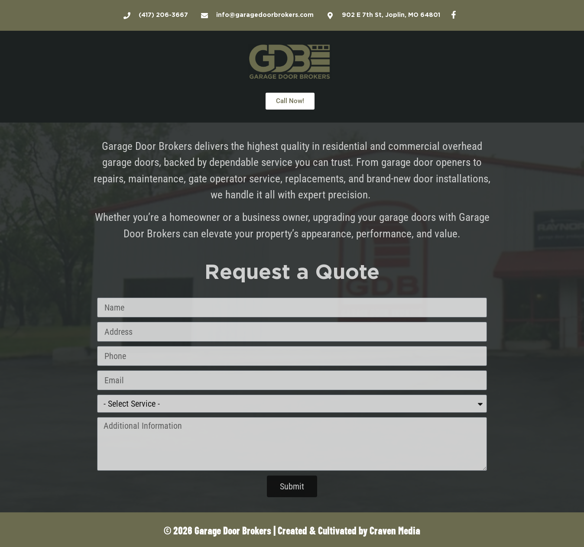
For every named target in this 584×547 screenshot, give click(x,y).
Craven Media (395, 529)
